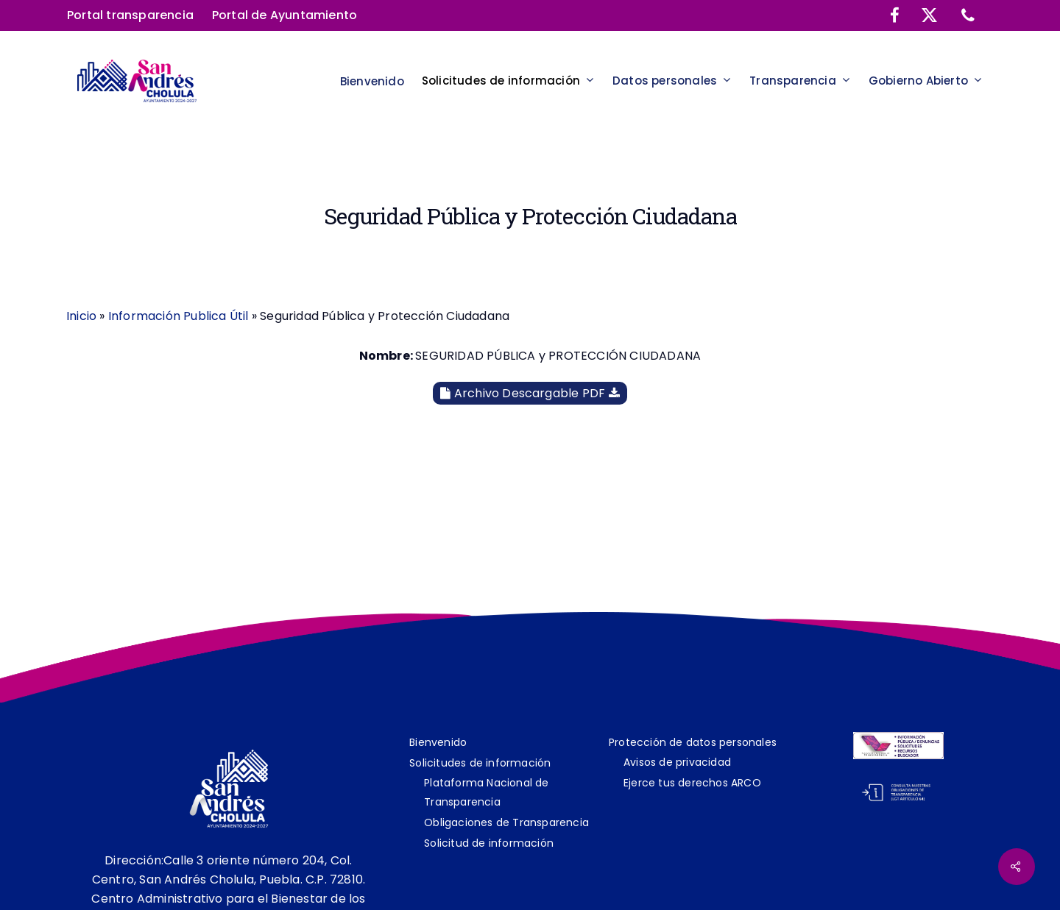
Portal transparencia (130, 15)
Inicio (81, 316)
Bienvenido (438, 742)
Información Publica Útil (178, 316)
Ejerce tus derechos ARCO (692, 782)
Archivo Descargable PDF (529, 393)
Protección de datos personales (693, 742)
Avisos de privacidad (677, 762)
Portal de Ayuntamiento (284, 15)
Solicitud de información (489, 843)
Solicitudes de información (480, 763)
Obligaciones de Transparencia (506, 822)
